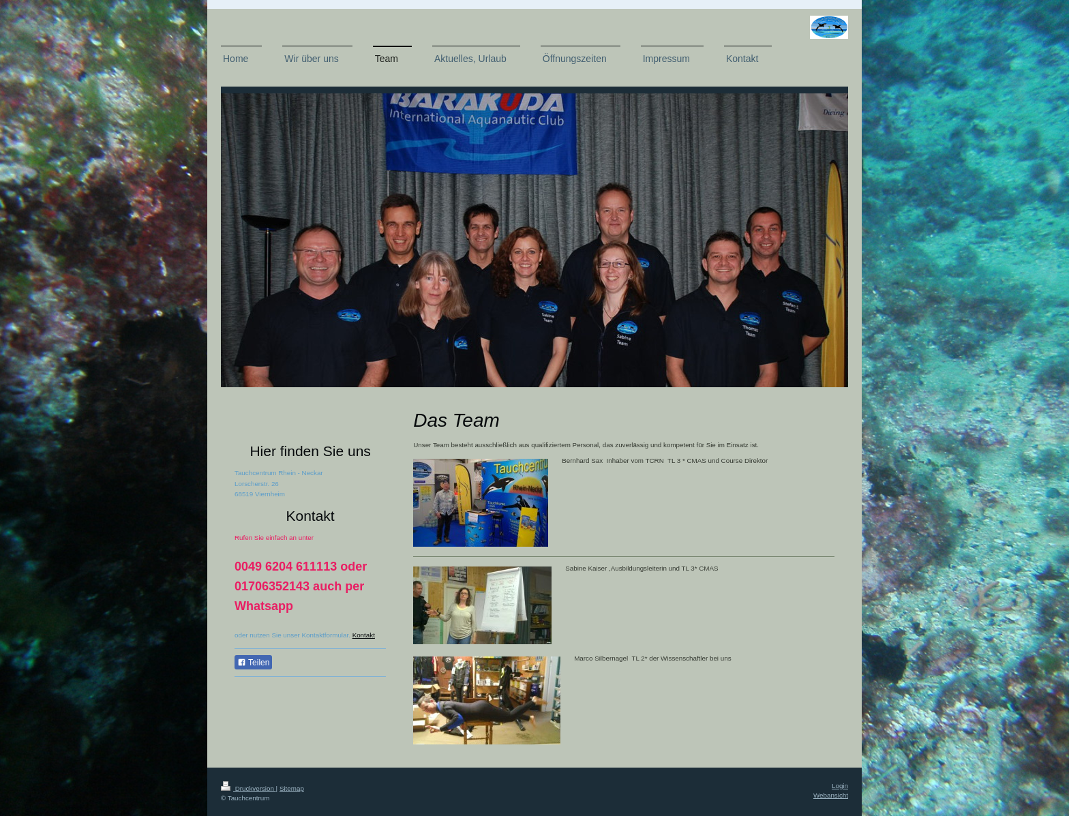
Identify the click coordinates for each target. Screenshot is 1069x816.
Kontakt (363, 635)
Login (840, 785)
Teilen (253, 662)
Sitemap (292, 788)
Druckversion (248, 788)
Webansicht (830, 795)
